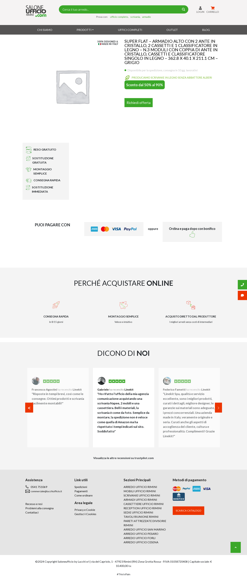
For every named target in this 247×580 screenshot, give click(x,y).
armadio (146, 16)
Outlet (172, 29)
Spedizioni (80, 486)
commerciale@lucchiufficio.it (46, 491)
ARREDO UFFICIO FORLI (140, 538)
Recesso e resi (33, 504)
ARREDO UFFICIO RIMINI (140, 486)
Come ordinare (83, 495)
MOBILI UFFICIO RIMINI (140, 491)
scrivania (135, 16)
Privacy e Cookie (84, 509)
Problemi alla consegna (39, 508)
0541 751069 (39, 486)
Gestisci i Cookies (85, 514)
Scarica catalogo (188, 510)
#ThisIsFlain (123, 574)
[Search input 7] (121, 9)
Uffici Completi (130, 29)
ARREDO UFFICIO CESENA (141, 542)
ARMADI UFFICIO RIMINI (140, 499)
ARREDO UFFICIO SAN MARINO (145, 529)
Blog (206, 29)
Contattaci (31, 512)
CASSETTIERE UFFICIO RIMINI (144, 504)
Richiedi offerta (139, 103)
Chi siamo (44, 29)
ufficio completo (119, 16)
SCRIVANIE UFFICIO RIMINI (142, 495)
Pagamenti (81, 491)
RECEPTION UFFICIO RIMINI (143, 508)
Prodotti (84, 29)
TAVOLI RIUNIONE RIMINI (141, 516)
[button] (29, 408)
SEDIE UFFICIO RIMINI (138, 512)
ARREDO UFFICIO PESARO (141, 533)
